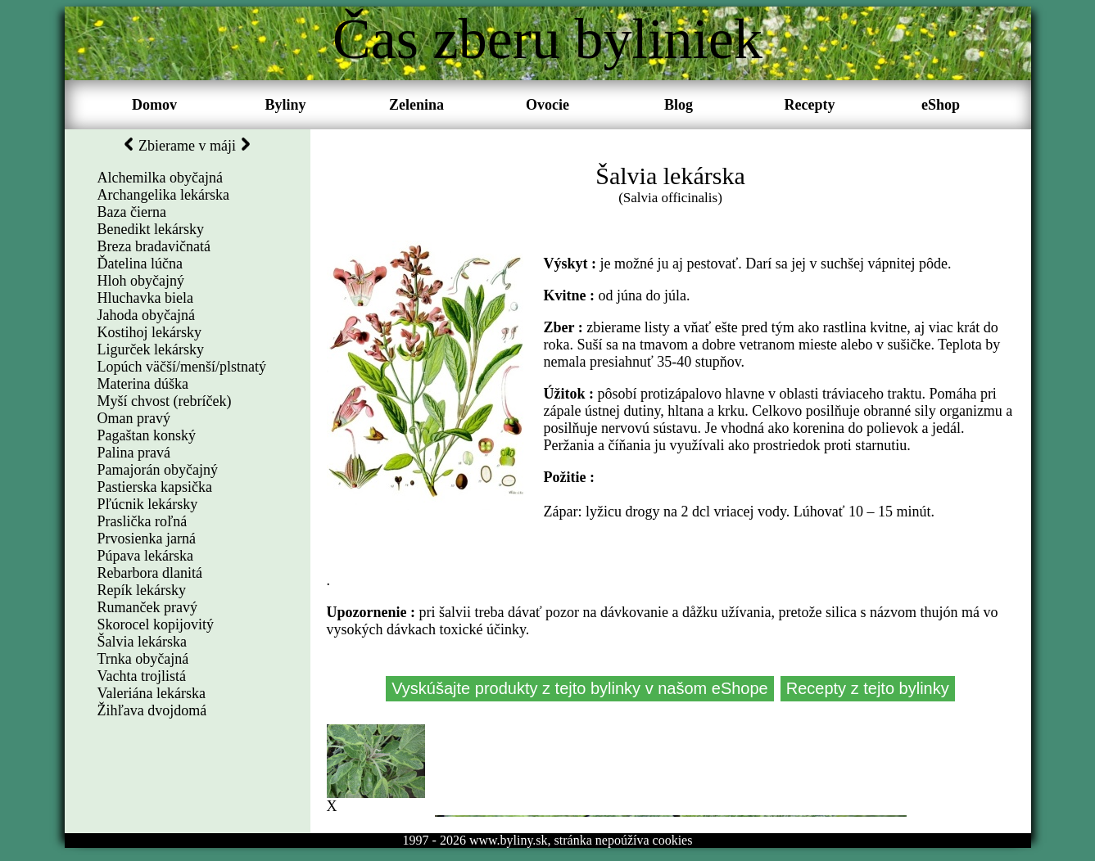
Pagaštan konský (147, 435)
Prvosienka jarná (146, 538)
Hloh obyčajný (140, 281)
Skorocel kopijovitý (156, 624)
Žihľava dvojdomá (152, 710)
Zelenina (416, 105)
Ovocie (547, 105)
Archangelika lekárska (163, 195)
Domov (154, 105)
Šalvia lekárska (142, 641)
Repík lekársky (141, 590)
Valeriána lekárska (151, 693)
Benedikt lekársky (150, 229)
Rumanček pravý (147, 607)
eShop (940, 105)
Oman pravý (133, 418)
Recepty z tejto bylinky (866, 688)
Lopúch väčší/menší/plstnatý (181, 366)
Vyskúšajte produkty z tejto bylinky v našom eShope (580, 688)
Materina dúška (142, 384)
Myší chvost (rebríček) (164, 401)
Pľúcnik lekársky (147, 504)
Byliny (285, 105)
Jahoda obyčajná (146, 315)
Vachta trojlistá (141, 676)
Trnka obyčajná (143, 659)
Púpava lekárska (145, 556)
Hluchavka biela (145, 298)
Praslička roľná (142, 521)
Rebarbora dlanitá (149, 573)
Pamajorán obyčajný (157, 470)
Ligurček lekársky (150, 349)
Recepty (810, 105)
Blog (678, 105)
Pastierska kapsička (154, 487)
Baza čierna (131, 212)
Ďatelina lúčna (140, 263)
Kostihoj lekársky (149, 332)
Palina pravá (133, 452)
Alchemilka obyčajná (160, 177)
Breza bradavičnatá (153, 246)
